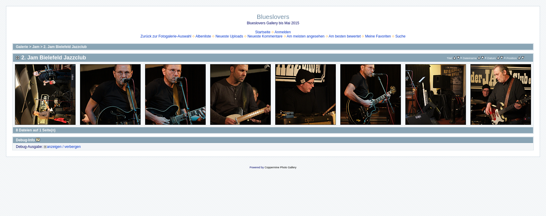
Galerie (22, 47)
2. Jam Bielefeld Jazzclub (65, 47)
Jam (35, 47)
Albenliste (203, 36)
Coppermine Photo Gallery (280, 167)
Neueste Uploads (229, 36)
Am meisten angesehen (305, 36)
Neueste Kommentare (264, 36)
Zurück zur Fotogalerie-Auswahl (166, 36)
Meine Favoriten (378, 36)
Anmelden (283, 32)
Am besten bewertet (345, 36)
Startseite (262, 32)
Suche (400, 36)
